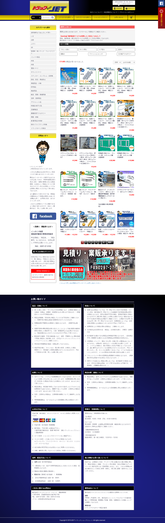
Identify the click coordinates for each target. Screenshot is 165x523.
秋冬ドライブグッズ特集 (39, 124)
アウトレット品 (36, 102)
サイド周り (83, 49)
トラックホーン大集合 (38, 128)
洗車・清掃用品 (36, 98)
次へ (104, 242)
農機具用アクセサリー (38, 113)
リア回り (102, 49)
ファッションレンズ (96, 54)
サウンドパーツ (36, 72)
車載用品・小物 (36, 83)
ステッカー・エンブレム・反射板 (42, 76)
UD (32, 47)
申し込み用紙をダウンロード (44, 251)
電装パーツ (34, 68)
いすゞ (33, 36)
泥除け (63, 54)
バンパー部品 (35, 57)
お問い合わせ (118, 17)
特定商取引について (110, 12)
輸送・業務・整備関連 (38, 94)
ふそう (33, 44)
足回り (120, 49)
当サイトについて (96, 12)
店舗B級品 (34, 109)
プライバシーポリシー (126, 12)
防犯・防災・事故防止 (38, 79)
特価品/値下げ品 (36, 106)
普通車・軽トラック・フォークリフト (43, 52)
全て (62, 44)
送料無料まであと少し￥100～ (41, 32)
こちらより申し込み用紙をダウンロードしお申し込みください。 (80, 283)
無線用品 (34, 91)
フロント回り (65, 49)
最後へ (110, 242)
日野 (32, 40)
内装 (32, 64)
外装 (32, 61)
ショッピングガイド (100, 17)
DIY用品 (33, 87)
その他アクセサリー (124, 54)
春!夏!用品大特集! (36, 121)
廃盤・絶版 (34, 117)
